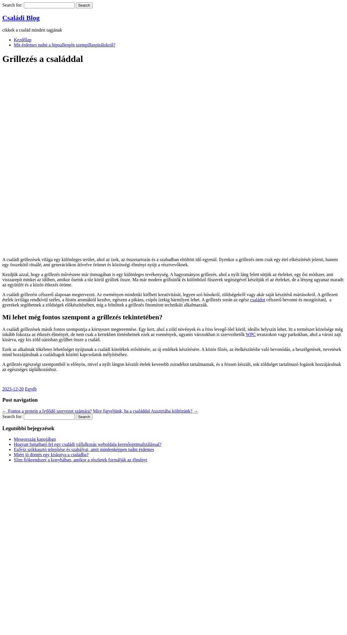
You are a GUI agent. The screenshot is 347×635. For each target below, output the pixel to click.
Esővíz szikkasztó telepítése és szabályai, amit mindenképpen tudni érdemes (84, 449)
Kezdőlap (22, 39)
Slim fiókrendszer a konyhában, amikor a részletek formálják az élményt (80, 459)
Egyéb (31, 389)
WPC (251, 334)
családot (257, 299)
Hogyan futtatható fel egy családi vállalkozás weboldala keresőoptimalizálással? (87, 444)
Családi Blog (21, 18)
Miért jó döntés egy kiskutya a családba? (51, 454)
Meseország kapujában (35, 439)
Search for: (12, 5)
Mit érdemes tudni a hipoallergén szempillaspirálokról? (64, 44)
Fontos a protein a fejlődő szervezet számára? (47, 411)
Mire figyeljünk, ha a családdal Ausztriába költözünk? (145, 411)
